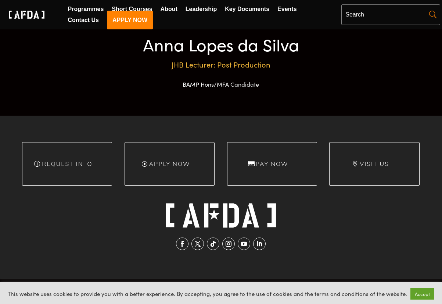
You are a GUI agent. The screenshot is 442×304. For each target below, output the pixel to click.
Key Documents (247, 9)
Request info (67, 163)
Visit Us (374, 163)
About (169, 9)
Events (287, 9)
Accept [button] (422, 293)
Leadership (201, 9)
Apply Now (169, 163)
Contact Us (83, 20)
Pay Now (272, 163)
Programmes (86, 9)
